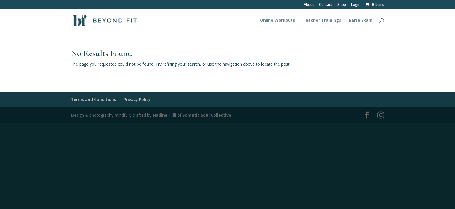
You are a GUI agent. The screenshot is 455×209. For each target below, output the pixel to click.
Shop (341, 5)
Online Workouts (277, 20)
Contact (325, 5)
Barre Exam (361, 20)
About (309, 5)
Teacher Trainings (322, 20)
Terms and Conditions (93, 99)
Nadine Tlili (164, 115)
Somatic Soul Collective (207, 115)
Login (355, 5)
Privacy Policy (137, 99)
